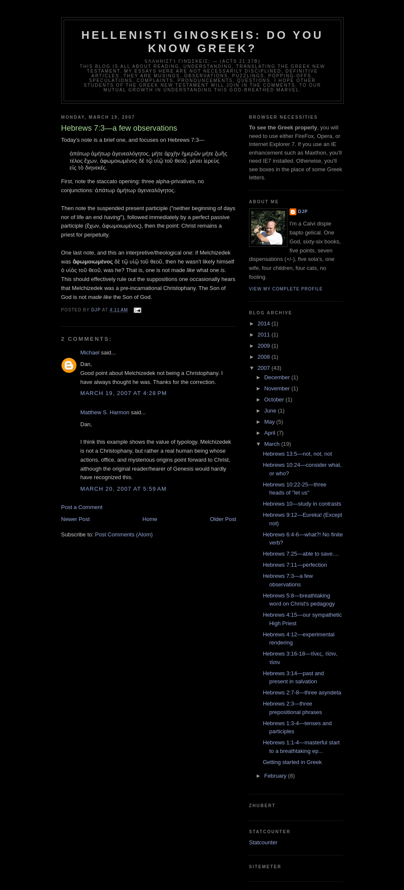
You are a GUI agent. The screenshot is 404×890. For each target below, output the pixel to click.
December (278, 377)
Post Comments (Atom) (124, 534)
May (270, 422)
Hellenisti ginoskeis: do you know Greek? (203, 42)
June (271, 410)
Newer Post (75, 519)
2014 (265, 323)
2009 (265, 346)
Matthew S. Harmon (104, 412)
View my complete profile (286, 289)
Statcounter (263, 842)
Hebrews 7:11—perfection (295, 565)
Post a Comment (81, 507)
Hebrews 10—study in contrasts (302, 504)
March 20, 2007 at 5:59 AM (123, 489)
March (272, 444)
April (270, 433)
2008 (265, 357)
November (278, 388)
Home (150, 519)
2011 (265, 334)
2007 (265, 368)
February (276, 776)
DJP (303, 211)
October (275, 399)
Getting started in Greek (292, 762)
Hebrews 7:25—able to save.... (301, 553)
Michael (90, 352)
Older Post (223, 519)
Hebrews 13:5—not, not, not (297, 454)
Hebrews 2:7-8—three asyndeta (302, 692)
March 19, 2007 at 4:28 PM (123, 393)
